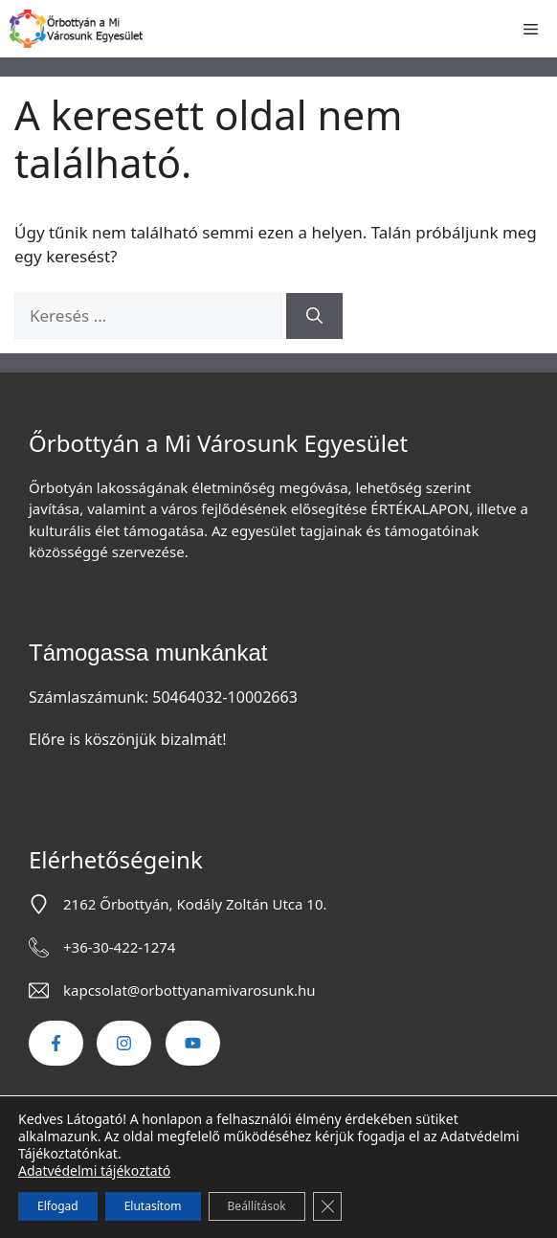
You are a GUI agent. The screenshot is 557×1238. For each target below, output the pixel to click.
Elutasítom (153, 1206)
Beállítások (257, 1206)
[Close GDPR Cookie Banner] (327, 1206)
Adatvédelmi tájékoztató (94, 1171)
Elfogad (57, 1206)
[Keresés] (314, 316)
